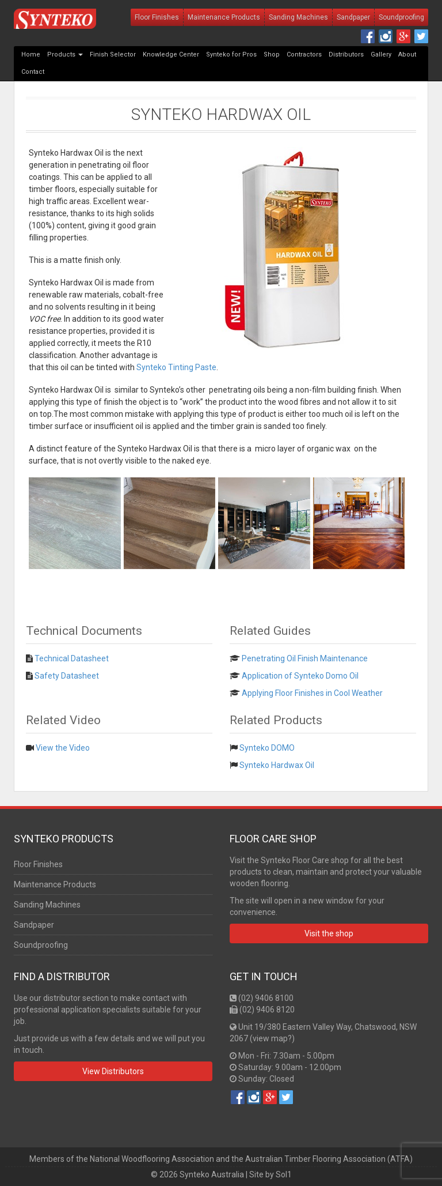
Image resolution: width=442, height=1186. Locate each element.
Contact (32, 72)
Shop (272, 54)
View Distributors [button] (113, 1071)
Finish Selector (113, 54)
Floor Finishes (157, 17)
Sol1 (284, 1174)
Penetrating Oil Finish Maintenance (305, 658)
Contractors (304, 54)
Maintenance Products (224, 17)
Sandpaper (353, 17)
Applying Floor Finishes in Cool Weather (312, 693)
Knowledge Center (171, 54)
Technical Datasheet (72, 658)
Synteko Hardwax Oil (221, 114)
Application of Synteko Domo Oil (300, 675)
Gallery (381, 54)
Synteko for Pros (231, 54)
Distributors (346, 54)
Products (65, 54)
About (407, 54)
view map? (272, 1038)
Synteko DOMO (267, 747)
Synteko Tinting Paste (176, 367)
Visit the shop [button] (328, 933)
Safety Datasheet (67, 675)
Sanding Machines (298, 17)
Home (30, 54)
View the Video (63, 747)
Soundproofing (401, 17)
